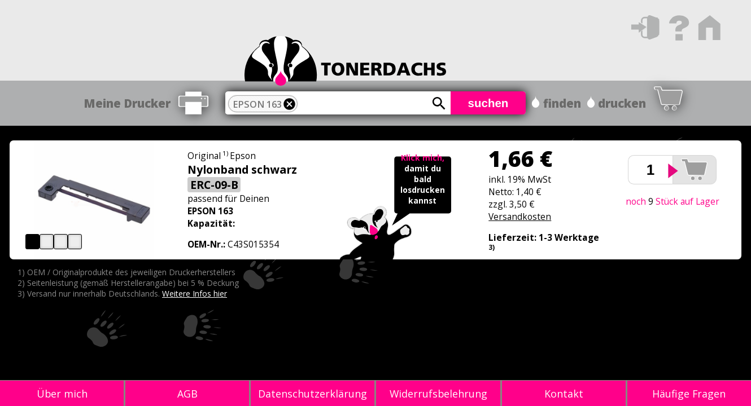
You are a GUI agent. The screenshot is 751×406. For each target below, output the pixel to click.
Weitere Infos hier (194, 293)
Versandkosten (519, 216)
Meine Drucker (127, 103)
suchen (488, 102)
